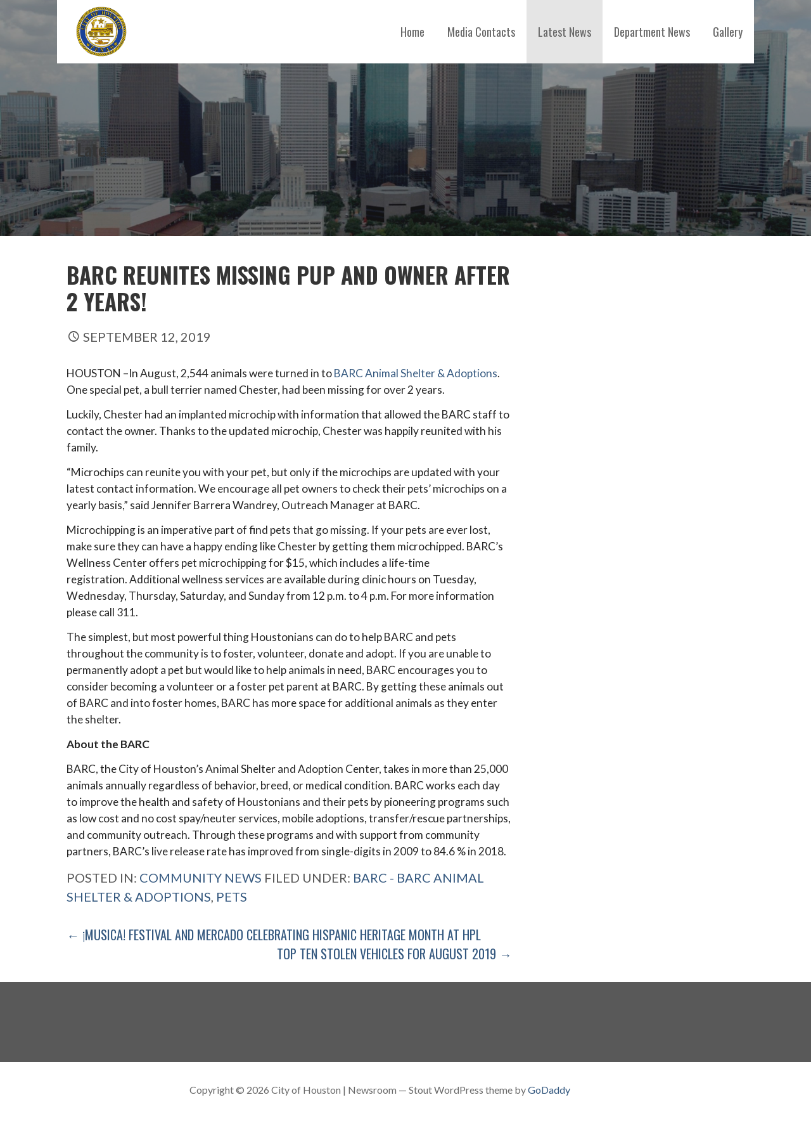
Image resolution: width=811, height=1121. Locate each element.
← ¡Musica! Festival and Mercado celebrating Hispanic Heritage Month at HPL (274, 934)
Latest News (564, 31)
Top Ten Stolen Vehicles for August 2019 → (394, 953)
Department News (652, 31)
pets (231, 896)
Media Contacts (481, 31)
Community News (200, 877)
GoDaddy (549, 1090)
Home (412, 31)
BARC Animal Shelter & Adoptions (415, 373)
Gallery (728, 31)
